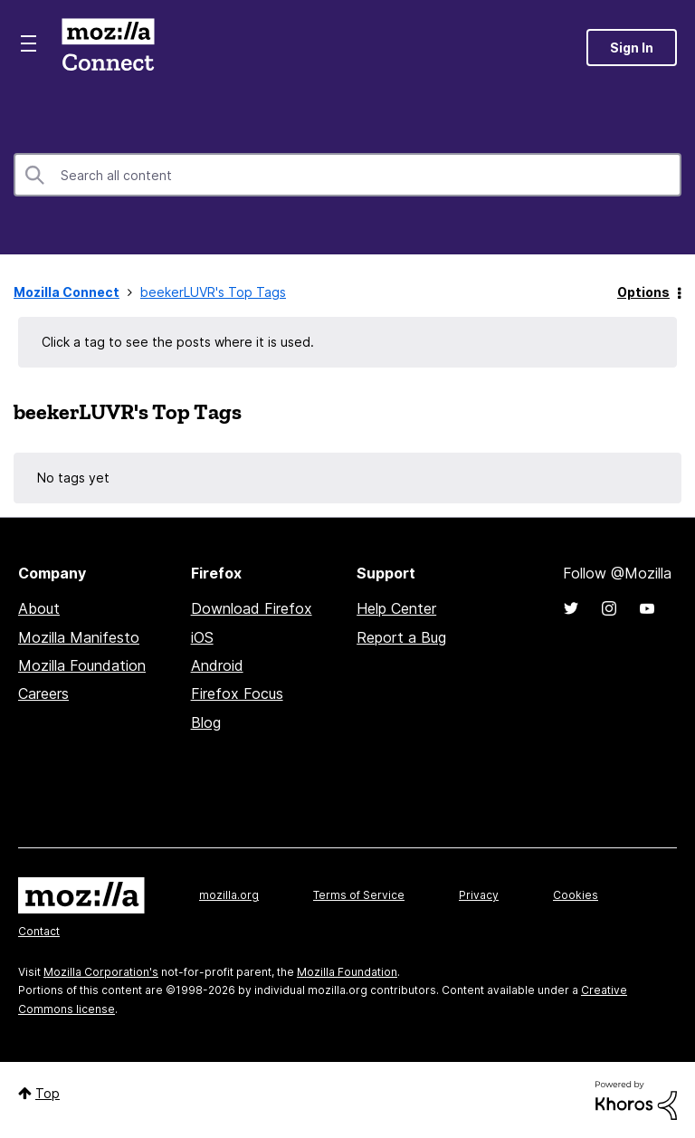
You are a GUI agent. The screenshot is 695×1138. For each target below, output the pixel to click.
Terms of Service (359, 895)
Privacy (479, 895)
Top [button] (47, 1093)
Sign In (631, 47)
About (39, 608)
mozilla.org (229, 895)
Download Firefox (251, 608)
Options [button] (643, 292)
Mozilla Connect (107, 47)
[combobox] (347, 174)
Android (217, 665)
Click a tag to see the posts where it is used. (178, 341)
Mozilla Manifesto (78, 637)
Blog (206, 722)
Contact (39, 931)
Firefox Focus (237, 693)
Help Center (396, 608)
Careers (43, 693)
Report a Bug (401, 637)
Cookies (575, 895)
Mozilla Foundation (82, 665)
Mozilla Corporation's (100, 972)
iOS (202, 637)
